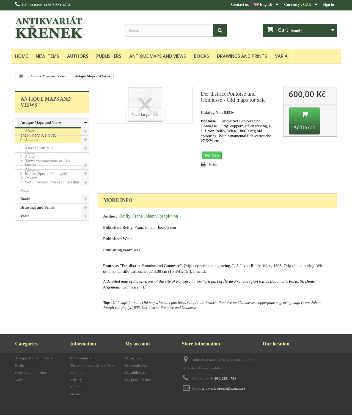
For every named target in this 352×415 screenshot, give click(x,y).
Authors (77, 56)
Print (213, 165)
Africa (29, 131)
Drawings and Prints (242, 56)
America (31, 140)
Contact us (240, 4)
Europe (30, 165)
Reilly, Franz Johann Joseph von (148, 216)
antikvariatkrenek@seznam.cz (223, 388)
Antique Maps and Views (157, 56)
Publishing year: (117, 250)
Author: (110, 216)
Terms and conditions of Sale (47, 261)
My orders (133, 358)
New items (47, 56)
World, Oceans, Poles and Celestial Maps (49, 186)
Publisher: (112, 227)
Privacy (30, 278)
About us (31, 269)
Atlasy (29, 157)
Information (39, 237)
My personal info (138, 380)
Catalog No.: (212, 112)
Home (21, 56)
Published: (112, 239)
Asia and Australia (38, 148)
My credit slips (136, 365)
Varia (281, 56)
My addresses (135, 372)
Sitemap (76, 394)
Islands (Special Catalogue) (45, 174)
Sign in (328, 4)
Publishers (108, 56)
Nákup (29, 252)
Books (201, 56)
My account (137, 344)
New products (80, 358)
